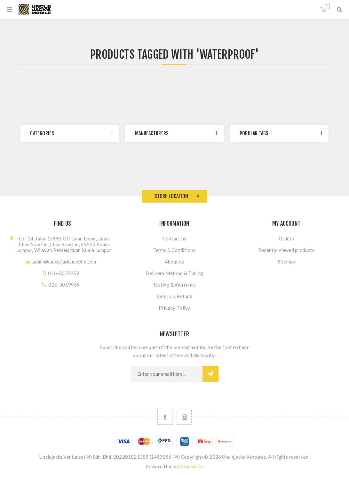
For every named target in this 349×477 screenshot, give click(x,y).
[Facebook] (164, 417)
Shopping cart (327, 6)
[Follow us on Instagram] (184, 417)
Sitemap (286, 261)
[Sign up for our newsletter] (166, 374)
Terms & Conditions (174, 250)
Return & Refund (174, 296)
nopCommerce (187, 466)
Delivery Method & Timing (174, 273)
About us (174, 261)
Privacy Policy (174, 308)
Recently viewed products (286, 250)
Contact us (174, 238)
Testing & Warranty (174, 285)
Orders (286, 238)
